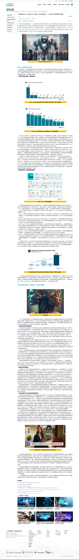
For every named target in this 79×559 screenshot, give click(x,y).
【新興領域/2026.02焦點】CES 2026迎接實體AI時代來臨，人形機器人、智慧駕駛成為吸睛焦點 (45, 523)
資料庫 (44, 4)
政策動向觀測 (9, 27)
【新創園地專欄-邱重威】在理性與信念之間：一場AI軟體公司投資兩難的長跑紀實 (26, 523)
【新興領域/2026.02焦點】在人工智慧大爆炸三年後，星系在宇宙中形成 (63, 523)
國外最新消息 (40, 533)
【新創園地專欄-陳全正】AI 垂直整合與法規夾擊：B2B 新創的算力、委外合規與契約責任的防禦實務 (45, 508)
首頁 (7, 11)
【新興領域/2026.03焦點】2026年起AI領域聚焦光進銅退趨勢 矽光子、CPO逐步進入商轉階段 (26, 508)
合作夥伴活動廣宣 (58, 534)
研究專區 (49, 4)
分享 (70, 16)
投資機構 (47, 536)
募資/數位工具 (9, 29)
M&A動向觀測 (9, 25)
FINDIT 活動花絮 (57, 533)
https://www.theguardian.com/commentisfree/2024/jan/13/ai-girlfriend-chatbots (49, 489)
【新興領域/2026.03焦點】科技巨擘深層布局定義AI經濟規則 (63, 508)
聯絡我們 (30, 546)
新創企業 (47, 534)
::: (6, 11)
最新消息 (39, 4)
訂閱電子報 (30, 543)
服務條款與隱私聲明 (9, 556)
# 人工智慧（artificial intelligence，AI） (24, 18)
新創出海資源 (61, 4)
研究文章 (10, 11)
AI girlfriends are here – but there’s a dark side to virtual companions (28, 489)
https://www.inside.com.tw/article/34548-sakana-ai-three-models (49, 487)
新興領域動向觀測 (16, 11)
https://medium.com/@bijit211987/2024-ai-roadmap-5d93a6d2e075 (33, 491)
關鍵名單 (65, 533)
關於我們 (68, 4)
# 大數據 (33, 18)
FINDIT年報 (9, 31)
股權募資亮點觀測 (10, 22)
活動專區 (55, 4)
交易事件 (47, 533)
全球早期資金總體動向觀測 (11, 20)
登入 (59, 1)
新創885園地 (9, 15)
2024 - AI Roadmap (21, 491)
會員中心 (30, 545)
